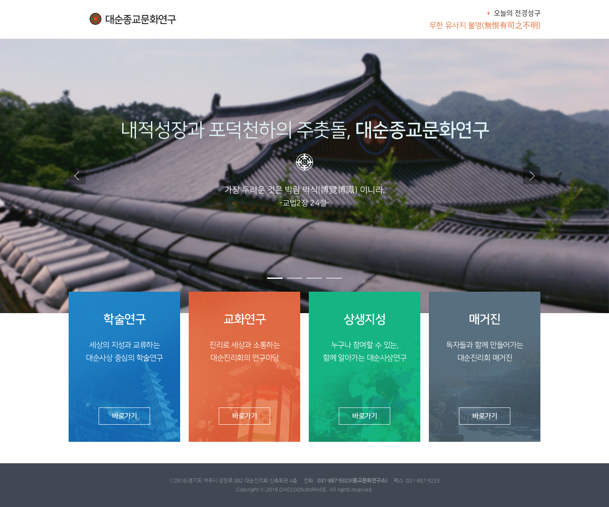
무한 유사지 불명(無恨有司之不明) (484, 25)
